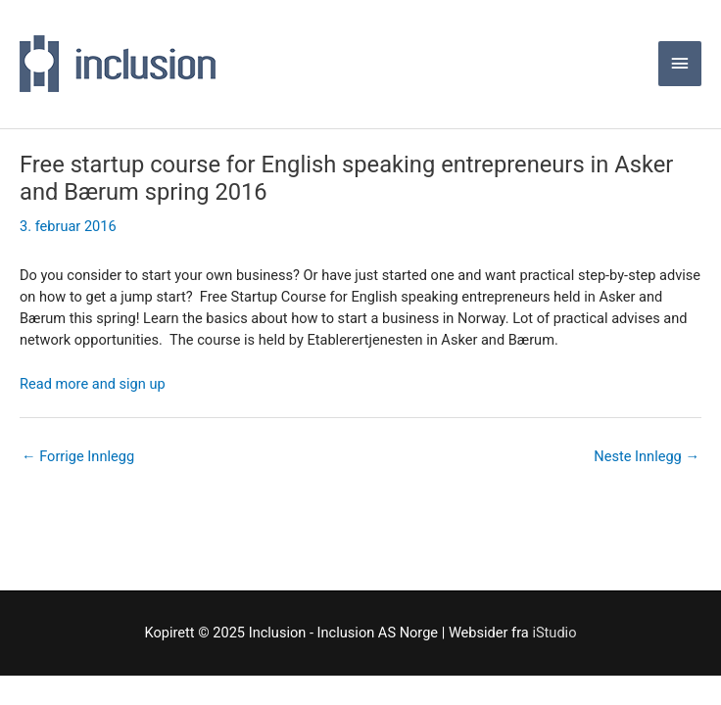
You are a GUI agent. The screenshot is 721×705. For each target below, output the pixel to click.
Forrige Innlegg (78, 456)
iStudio (554, 632)
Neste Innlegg (646, 456)
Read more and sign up (93, 384)
